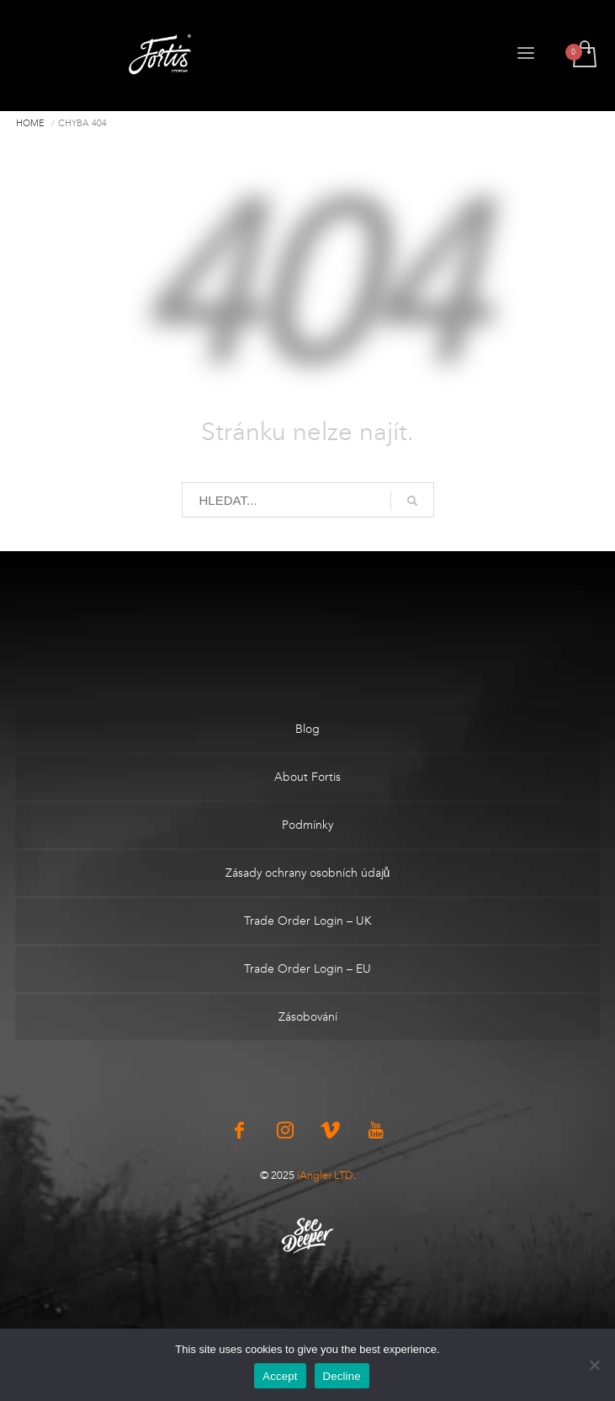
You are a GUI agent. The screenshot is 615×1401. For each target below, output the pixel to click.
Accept (279, 1376)
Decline (342, 1376)
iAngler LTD (325, 1175)
